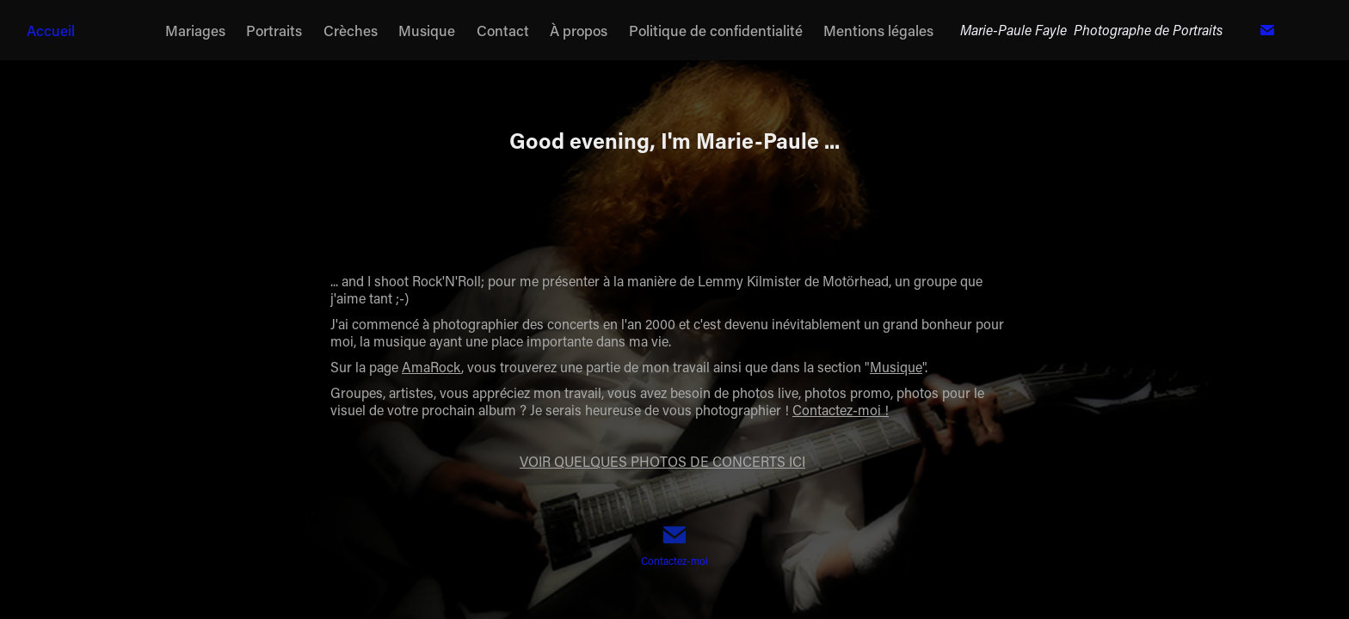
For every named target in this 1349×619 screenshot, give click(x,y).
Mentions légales (878, 30)
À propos (578, 30)
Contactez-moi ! (840, 410)
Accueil (51, 30)
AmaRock (431, 367)
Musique (426, 30)
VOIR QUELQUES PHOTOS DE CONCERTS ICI (662, 461)
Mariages (195, 30)
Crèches (350, 30)
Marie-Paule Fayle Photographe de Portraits (1091, 30)
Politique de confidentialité (716, 30)
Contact (503, 30)
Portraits (274, 30)
